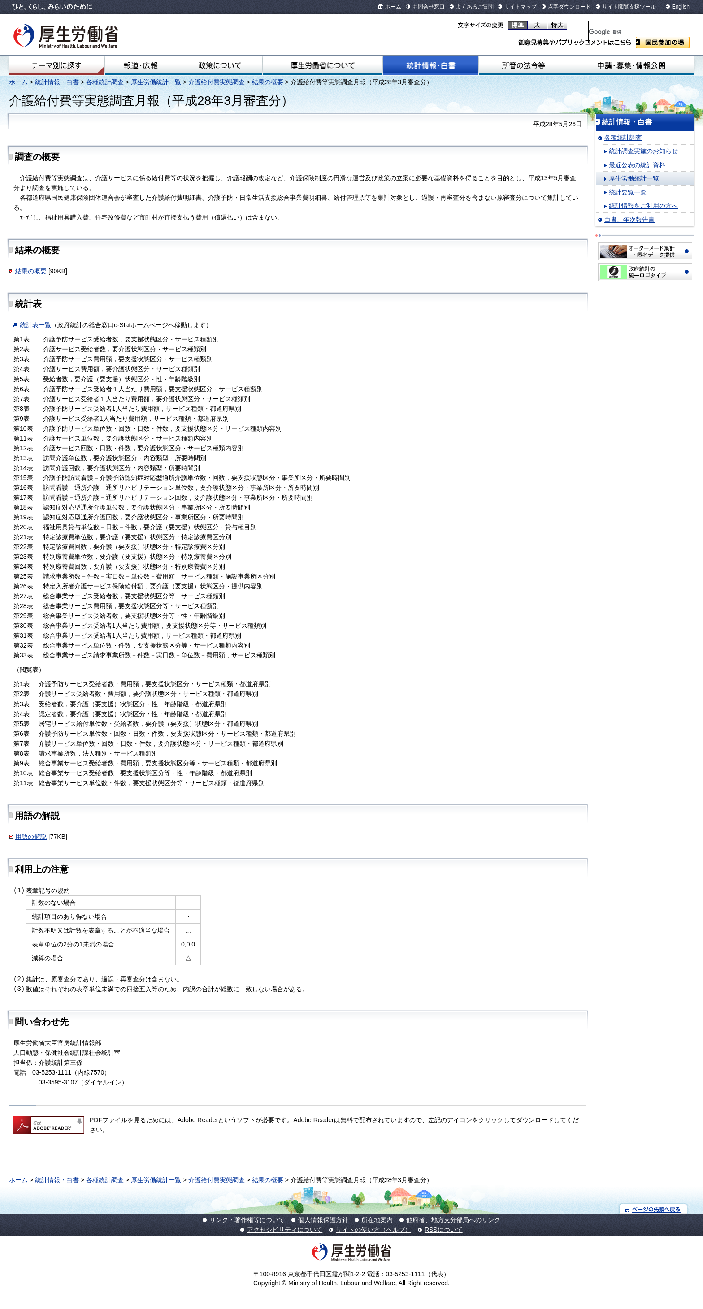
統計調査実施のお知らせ (643, 151)
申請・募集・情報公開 (631, 65)
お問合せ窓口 (428, 7)
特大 (557, 25)
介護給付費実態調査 (216, 82)
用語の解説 (31, 836)
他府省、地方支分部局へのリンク (453, 1219)
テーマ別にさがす (56, 65)
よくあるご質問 (475, 7)
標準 (517, 25)
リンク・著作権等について (247, 1219)
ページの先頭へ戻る (653, 1209)
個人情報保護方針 (323, 1219)
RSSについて (444, 1229)
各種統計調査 (105, 82)
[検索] (635, 31)
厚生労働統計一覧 (156, 82)
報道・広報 (141, 65)
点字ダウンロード (569, 7)
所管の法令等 (523, 65)
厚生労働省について (322, 65)
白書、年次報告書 (629, 219)
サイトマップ (520, 7)
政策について (219, 65)
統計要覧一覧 (628, 192)
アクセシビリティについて (284, 1229)
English (681, 7)
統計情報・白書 (430, 65)
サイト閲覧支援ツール (629, 7)
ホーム (393, 7)
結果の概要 (267, 82)
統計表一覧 (35, 324)
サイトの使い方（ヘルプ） (373, 1229)
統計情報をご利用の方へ (643, 205)
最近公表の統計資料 (637, 164)
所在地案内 (377, 1219)
